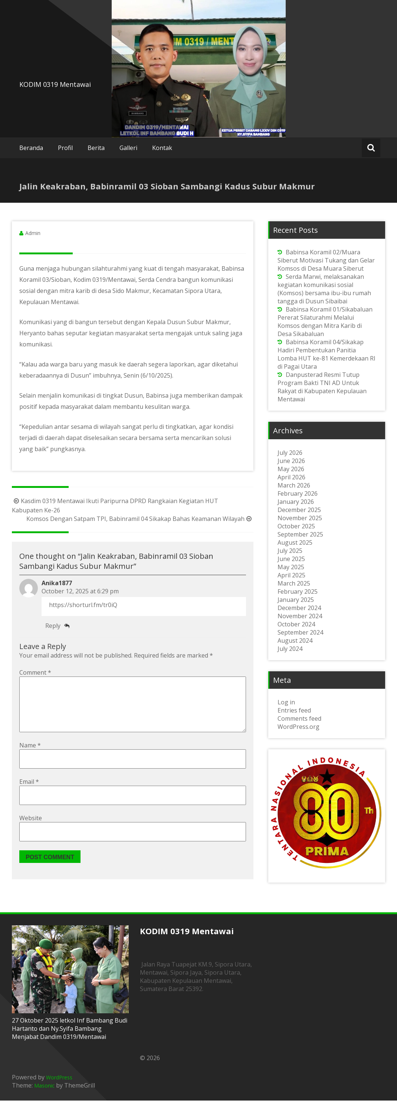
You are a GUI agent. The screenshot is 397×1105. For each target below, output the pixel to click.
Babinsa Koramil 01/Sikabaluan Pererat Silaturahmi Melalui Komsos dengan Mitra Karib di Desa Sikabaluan (325, 321)
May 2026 (291, 469)
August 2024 (295, 640)
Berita (96, 148)
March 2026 (294, 485)
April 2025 (291, 575)
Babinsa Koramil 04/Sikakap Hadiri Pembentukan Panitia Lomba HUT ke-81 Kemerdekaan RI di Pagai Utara (326, 354)
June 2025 (291, 559)
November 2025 (300, 518)
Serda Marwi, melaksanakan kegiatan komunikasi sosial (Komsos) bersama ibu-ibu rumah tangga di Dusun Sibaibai (324, 289)
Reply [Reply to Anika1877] (52, 626)
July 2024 (290, 649)
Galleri (128, 148)
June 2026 (291, 461)
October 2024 (296, 624)
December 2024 (299, 608)
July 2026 (290, 453)
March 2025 (294, 583)
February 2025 (298, 591)
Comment (35, 672)
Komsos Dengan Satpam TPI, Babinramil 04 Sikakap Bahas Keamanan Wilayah (139, 519)
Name (30, 757)
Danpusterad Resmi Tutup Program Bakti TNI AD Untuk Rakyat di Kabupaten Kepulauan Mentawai (322, 387)
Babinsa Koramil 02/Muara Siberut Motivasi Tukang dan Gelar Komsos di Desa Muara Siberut (326, 260)
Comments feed (299, 718)
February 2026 (298, 493)
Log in (286, 702)
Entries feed (294, 710)
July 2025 (290, 551)
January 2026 (296, 502)
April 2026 (291, 477)
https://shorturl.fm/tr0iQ (83, 605)
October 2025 (296, 526)
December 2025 (299, 510)
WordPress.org (298, 727)
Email (29, 793)
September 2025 (300, 534)
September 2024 (300, 632)
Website (30, 830)
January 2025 (296, 600)
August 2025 (295, 542)
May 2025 (291, 567)
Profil (65, 148)
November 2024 (300, 616)
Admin (32, 233)
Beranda (31, 148)
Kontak (162, 148)
